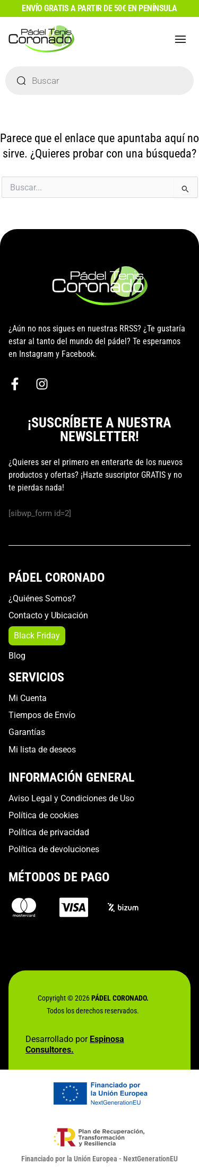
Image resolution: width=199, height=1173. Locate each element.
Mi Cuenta (27, 698)
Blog (16, 656)
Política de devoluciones (53, 849)
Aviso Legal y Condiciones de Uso (71, 798)
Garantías (26, 732)
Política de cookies (43, 815)
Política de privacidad (48, 832)
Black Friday (37, 636)
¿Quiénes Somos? (42, 598)
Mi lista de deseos (42, 750)
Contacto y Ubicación (48, 615)
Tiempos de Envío (41, 715)
